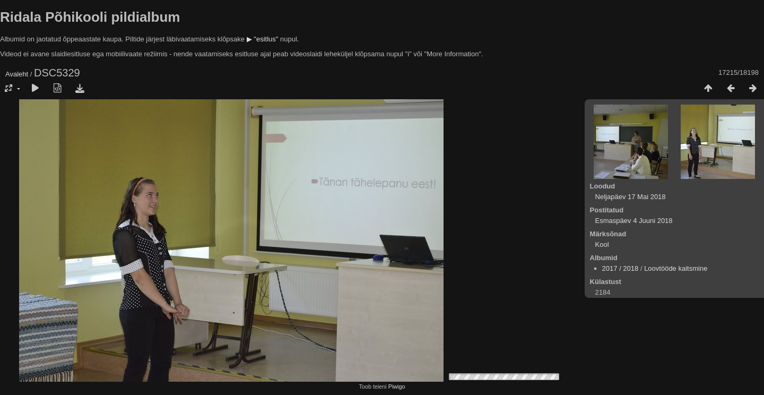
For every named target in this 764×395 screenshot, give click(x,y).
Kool (602, 244)
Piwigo (396, 386)
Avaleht (16, 74)
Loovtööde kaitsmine (675, 268)
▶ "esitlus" (263, 39)
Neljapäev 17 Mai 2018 (630, 197)
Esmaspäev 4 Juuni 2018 (634, 221)
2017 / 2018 (620, 268)
